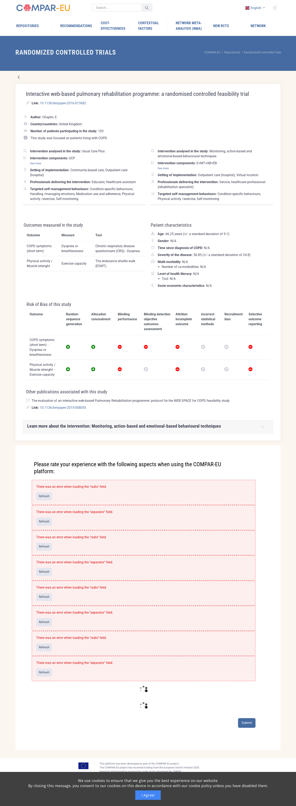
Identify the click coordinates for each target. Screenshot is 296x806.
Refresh (44, 496)
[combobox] (255, 8)
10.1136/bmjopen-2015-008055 (63, 408)
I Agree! (148, 795)
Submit (247, 723)
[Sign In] (274, 7)
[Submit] (147, 7)
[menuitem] (34, 26)
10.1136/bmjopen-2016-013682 (63, 103)
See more (35, 163)
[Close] (275, 448)
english (253, 8)
